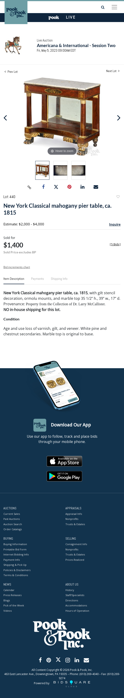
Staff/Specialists (74, 595)
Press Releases (12, 595)
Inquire (115, 224)
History (69, 590)
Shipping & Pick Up (15, 565)
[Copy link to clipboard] (29, 187)
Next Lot (112, 71)
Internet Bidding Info (16, 554)
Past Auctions (11, 519)
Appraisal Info (73, 514)
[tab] (13, 280)
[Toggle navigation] (114, 7)
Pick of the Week (13, 605)
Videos (7, 610)
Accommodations (76, 605)
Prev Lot (11, 72)
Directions (71, 600)
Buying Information (15, 544)
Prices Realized (74, 559)
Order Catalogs (12, 529)
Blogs (6, 600)
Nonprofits (71, 519)
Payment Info (11, 559)
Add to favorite (118, 197)
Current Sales (11, 514)
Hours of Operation (77, 610)
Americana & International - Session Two (76, 45)
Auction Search (12, 524)
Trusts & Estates (75, 524)
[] (115, 244)
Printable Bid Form (15, 549)
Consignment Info (76, 544)
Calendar (8, 590)
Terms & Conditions (15, 575)
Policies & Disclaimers (16, 570)
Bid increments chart (16, 267)
